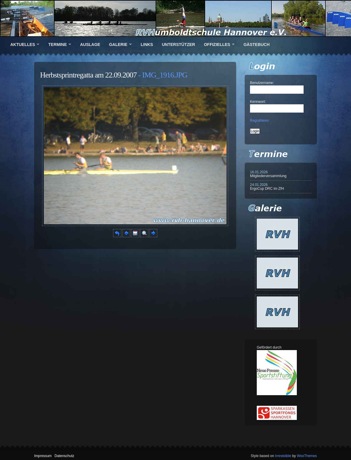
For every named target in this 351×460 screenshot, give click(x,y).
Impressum (43, 456)
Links (147, 44)
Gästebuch (257, 44)
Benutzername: (262, 83)
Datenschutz (64, 456)
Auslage (90, 44)
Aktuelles (22, 44)
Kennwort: (258, 102)
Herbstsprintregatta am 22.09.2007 (88, 75)
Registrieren (259, 120)
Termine (57, 44)
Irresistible (283, 456)
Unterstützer (178, 44)
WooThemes (307, 456)
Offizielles (217, 44)
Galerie (118, 44)
